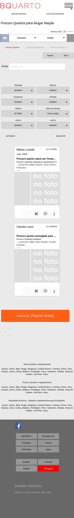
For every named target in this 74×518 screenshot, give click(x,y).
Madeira (26, 371)
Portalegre (35, 371)
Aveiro (12, 369)
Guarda (4, 371)
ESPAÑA (20, 486)
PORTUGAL (34, 486)
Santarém (51, 371)
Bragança (32, 369)
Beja (18, 369)
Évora (63, 369)
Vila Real (37, 374)
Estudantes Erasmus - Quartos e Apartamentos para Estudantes (37, 400)
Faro (70, 369)
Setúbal (60, 371)
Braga (23, 369)
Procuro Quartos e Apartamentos (37, 382)
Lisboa (18, 371)
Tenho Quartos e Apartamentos (37, 364)
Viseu (45, 374)
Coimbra (56, 369)
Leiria (11, 371)
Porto (43, 371)
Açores (5, 369)
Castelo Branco (44, 369)
